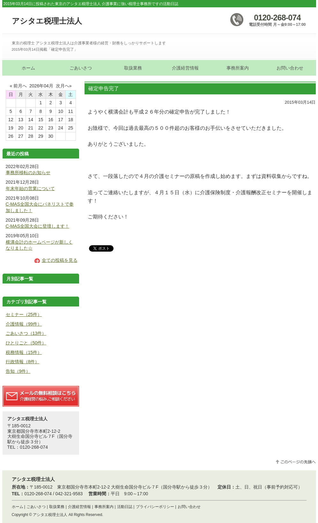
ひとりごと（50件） (26, 342)
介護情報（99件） (24, 324)
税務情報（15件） (24, 352)
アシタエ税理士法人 (47, 21)
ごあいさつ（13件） (26, 333)
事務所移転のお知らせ (28, 172)
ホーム (17, 507)
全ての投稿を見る (60, 260)
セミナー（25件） (24, 314)
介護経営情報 (79, 507)
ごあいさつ (36, 507)
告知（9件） (18, 371)
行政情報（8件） (23, 361)
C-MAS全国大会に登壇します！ (37, 226)
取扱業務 (56, 507)
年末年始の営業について (30, 188)
